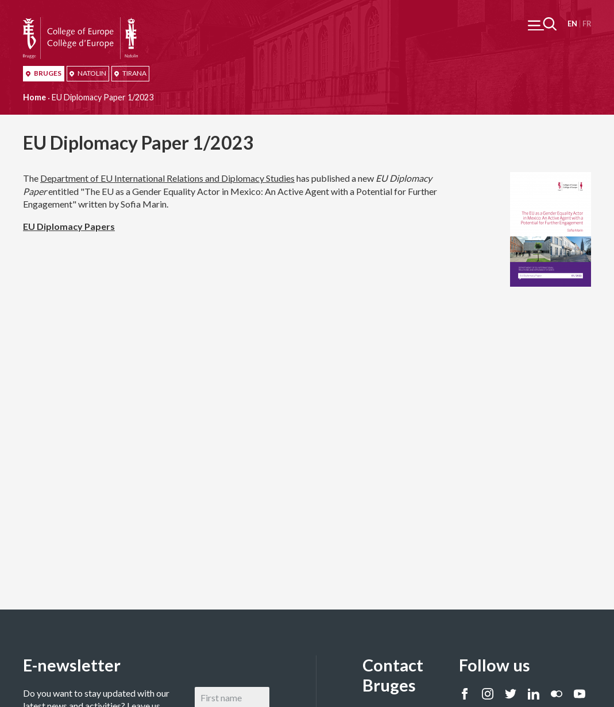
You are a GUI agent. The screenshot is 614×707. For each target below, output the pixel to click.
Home (34, 97)
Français (586, 24)
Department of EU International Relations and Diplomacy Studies (167, 178)
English (572, 24)
